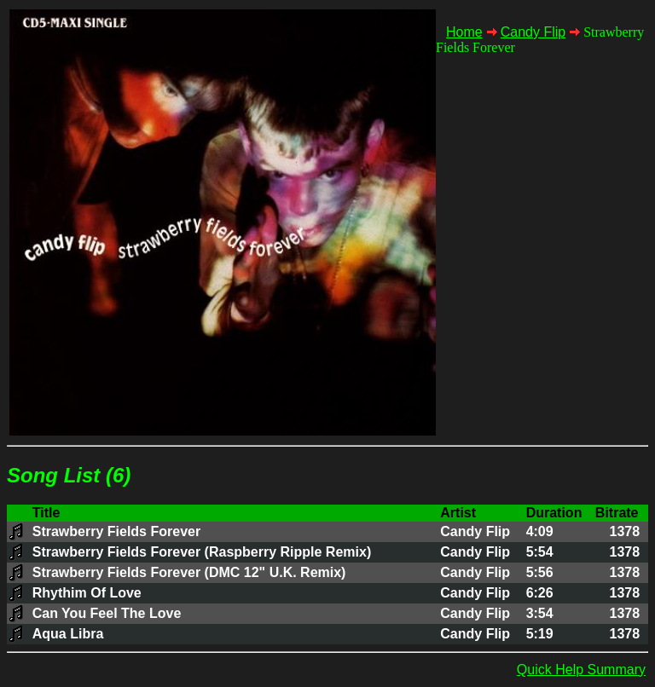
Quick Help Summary (581, 669)
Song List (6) (68, 475)
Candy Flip (533, 32)
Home (464, 32)
